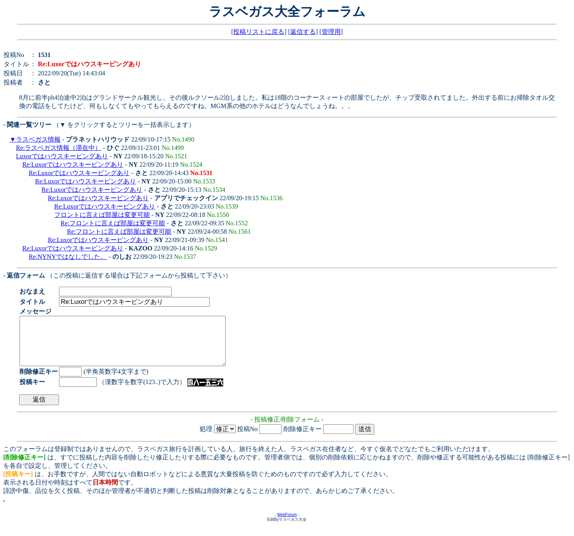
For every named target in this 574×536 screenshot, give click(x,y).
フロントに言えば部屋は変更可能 (102, 214)
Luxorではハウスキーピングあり (62, 156)
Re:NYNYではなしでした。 (68, 256)
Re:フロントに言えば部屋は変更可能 (113, 223)
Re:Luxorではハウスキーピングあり (72, 164)
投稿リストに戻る (258, 31)
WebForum (287, 524)
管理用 (331, 31)
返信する (303, 31)
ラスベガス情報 (38, 139)
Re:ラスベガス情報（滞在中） (58, 147)
